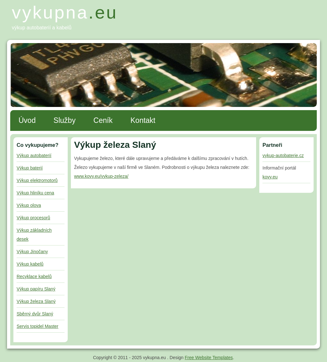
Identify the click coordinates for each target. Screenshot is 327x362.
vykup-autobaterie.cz (283, 155)
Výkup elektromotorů (37, 180)
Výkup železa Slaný (36, 301)
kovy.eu (270, 176)
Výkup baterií (30, 167)
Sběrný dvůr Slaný (35, 313)
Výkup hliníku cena (35, 192)
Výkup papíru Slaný (36, 288)
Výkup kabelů (30, 264)
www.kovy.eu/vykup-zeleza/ (101, 176)
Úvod (27, 120)
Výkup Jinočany (32, 251)
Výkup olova (29, 205)
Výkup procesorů (33, 217)
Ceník (103, 120)
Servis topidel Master (37, 326)
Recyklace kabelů (34, 276)
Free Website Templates (209, 357)
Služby (65, 120)
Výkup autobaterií (34, 155)
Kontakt (143, 120)
